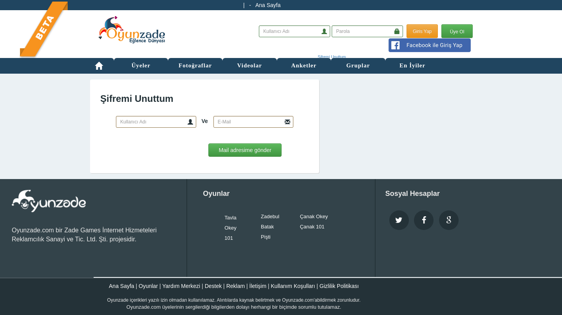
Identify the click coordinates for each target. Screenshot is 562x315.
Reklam (235, 286)
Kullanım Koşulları (293, 286)
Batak (267, 227)
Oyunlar (148, 286)
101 (228, 238)
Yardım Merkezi (181, 286)
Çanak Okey (314, 216)
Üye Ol (457, 31)
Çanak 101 (312, 227)
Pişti (266, 237)
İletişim (258, 286)
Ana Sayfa (268, 5)
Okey (230, 228)
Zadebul (270, 216)
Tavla (230, 218)
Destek (213, 286)
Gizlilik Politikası (339, 286)
